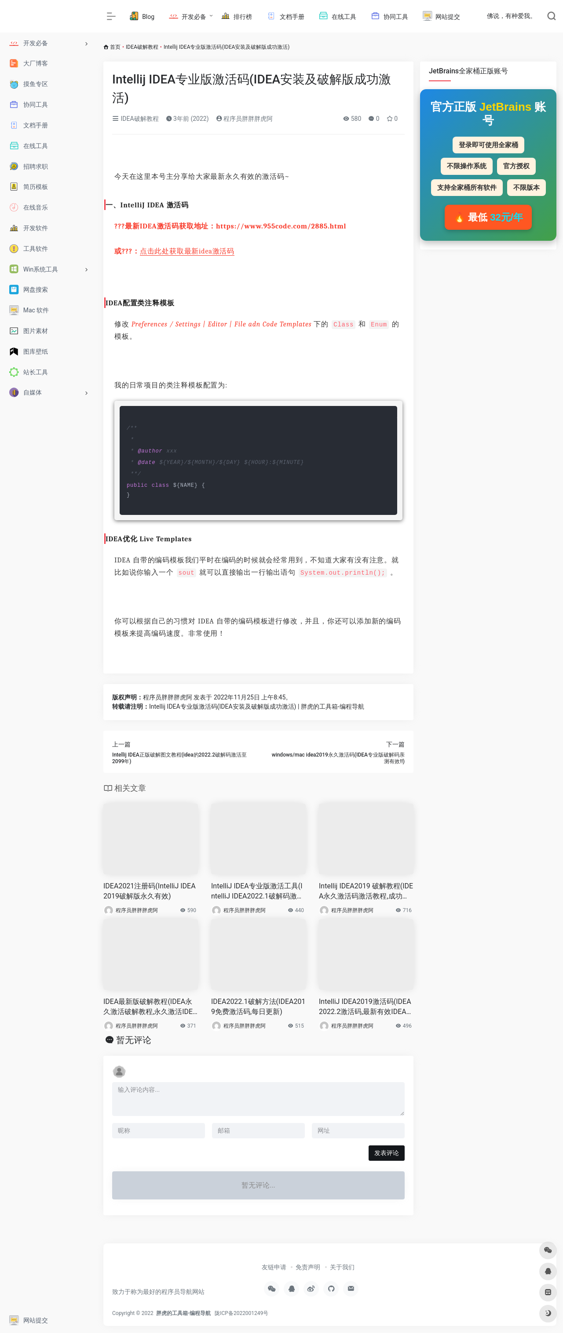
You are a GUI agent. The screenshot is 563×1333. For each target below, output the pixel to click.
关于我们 (342, 1267)
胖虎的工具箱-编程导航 (183, 1313)
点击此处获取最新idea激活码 (187, 251)
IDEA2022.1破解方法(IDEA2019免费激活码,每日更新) (258, 1006)
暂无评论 (133, 1040)
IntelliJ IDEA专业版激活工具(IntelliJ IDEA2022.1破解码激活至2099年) (257, 892)
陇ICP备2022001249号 (241, 1313)
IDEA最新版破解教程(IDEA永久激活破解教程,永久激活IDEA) (148, 1007)
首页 (115, 47)
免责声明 (308, 1267)
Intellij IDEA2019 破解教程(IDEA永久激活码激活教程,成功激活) (366, 892)
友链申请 (274, 1267)
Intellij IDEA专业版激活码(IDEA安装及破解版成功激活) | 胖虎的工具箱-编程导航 (256, 706)
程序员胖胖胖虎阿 (244, 118)
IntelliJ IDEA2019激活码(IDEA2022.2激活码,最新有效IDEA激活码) (366, 1007)
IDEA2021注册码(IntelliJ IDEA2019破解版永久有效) (149, 891)
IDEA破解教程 (142, 47)
